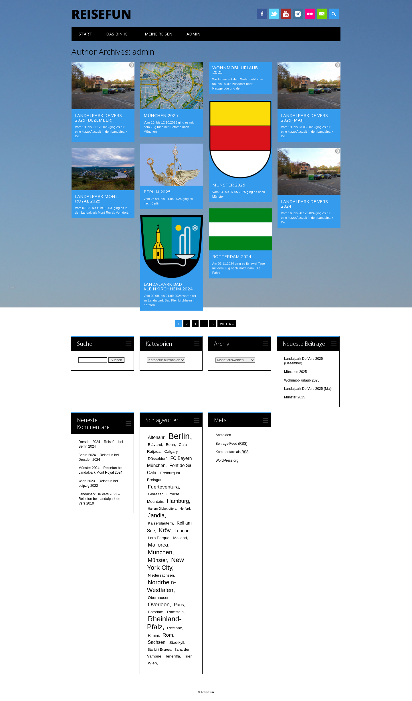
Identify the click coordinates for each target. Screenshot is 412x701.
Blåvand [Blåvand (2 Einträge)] (155, 444)
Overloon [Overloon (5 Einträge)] (159, 604)
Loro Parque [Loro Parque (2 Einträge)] (158, 538)
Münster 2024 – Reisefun (97, 468)
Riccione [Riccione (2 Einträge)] (174, 628)
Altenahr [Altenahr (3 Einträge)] (156, 437)
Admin (193, 34)
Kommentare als (231, 452)
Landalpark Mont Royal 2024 (100, 472)
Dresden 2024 (89, 460)
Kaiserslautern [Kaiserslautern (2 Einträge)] (160, 523)
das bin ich (118, 34)
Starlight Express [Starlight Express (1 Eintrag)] (159, 649)
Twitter (274, 14)
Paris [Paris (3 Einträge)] (179, 604)
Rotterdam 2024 (231, 256)
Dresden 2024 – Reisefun (97, 442)
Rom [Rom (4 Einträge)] (168, 635)
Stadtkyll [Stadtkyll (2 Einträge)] (176, 642)
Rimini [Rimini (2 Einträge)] (153, 635)
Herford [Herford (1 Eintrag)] (185, 508)
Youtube (286, 14)
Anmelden (223, 435)
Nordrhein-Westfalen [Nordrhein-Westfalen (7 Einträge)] (161, 586)
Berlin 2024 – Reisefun (95, 455)
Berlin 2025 (157, 191)
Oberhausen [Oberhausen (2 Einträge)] (158, 597)
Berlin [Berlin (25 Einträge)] (179, 436)
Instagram (298, 14)
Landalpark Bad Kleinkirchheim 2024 (168, 286)
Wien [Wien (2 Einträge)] (152, 663)
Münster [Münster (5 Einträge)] (157, 560)
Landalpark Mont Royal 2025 (96, 198)
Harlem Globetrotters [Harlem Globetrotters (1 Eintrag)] (162, 508)
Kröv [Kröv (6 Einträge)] (164, 530)
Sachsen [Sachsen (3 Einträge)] (156, 642)
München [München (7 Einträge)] (160, 552)
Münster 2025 (228, 185)
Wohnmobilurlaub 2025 (235, 70)
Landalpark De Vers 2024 (304, 203)
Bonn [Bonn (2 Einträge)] (170, 444)
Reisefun (101, 14)
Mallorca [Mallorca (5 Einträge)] (158, 545)
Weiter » (227, 324)
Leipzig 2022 (88, 486)
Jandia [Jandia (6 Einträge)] (156, 515)
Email (322, 14)
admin (143, 51)
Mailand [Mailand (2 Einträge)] (180, 538)
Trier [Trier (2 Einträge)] (187, 656)
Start (85, 34)
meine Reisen (158, 34)
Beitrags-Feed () (231, 444)
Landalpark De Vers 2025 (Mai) (304, 117)
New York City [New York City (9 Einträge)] (165, 563)
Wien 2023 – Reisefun (95, 481)
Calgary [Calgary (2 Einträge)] (170, 451)
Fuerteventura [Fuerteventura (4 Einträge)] (163, 487)
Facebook (262, 14)
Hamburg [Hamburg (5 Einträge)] (178, 501)
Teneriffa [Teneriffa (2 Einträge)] (172, 656)
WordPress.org (226, 460)
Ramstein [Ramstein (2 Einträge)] (175, 612)
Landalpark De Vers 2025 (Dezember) (98, 117)
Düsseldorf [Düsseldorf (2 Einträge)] (157, 458)
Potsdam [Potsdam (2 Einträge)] (155, 612)
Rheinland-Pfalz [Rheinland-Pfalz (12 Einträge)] (164, 623)
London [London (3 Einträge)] (182, 530)
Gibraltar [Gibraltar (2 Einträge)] (155, 494)
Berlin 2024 (87, 446)
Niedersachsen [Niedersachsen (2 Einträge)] (161, 575)
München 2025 (161, 115)
